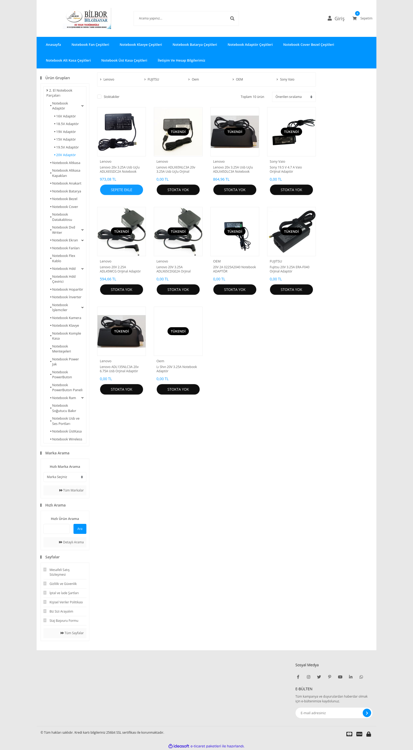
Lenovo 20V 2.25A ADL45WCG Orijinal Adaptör (120, 269)
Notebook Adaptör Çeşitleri (250, 44)
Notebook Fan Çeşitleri (90, 44)
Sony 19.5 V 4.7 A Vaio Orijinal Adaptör (286, 169)
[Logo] (79, 18)
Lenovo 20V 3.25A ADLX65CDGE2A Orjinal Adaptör (173, 269)
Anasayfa (53, 44)
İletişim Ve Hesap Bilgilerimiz (181, 60)
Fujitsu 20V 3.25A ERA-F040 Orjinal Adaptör (289, 269)
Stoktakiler (111, 97)
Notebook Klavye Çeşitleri (141, 44)
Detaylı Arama (71, 542)
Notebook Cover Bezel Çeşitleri (308, 44)
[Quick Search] (56, 529)
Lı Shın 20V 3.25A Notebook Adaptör (176, 369)
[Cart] (362, 18)
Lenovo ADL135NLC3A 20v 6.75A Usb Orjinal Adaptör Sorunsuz (119, 369)
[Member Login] (338, 18)
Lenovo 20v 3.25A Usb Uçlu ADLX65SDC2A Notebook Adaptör (120, 169)
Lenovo (105, 161)
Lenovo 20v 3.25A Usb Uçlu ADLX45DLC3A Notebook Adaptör (233, 169)
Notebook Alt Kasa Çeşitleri (68, 60)
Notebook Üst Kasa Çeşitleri (124, 60)
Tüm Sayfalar (72, 633)
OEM (217, 261)
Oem (160, 361)
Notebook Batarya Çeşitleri (195, 44)
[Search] (178, 18)
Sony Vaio (277, 161)
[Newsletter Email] (334, 713)
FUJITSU (276, 261)
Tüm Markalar (71, 490)
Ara (79, 529)
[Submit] (367, 713)
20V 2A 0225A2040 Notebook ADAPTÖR (234, 269)
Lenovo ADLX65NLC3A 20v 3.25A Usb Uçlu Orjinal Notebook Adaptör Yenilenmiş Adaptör (175, 169)
